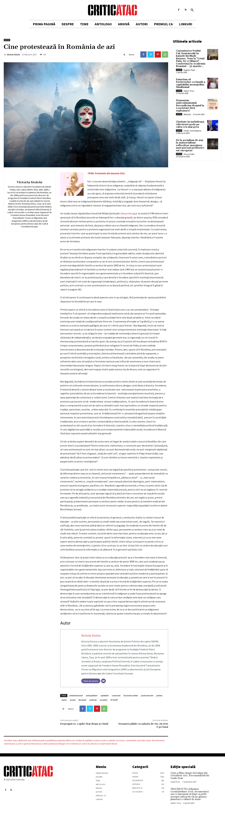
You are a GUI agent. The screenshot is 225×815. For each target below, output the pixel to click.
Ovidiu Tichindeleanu (192, 130)
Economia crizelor (130, 695)
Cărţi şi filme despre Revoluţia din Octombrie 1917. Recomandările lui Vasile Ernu (189, 776)
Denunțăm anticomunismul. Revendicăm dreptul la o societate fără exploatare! (190, 105)
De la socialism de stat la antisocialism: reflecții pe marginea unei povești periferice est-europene (190, 145)
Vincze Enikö (188, 154)
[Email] (103, 681)
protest (159, 695)
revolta (72, 700)
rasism (64, 700)
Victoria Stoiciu (13, 54)
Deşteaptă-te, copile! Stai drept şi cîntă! (84, 723)
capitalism (104, 695)
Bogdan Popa (189, 70)
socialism (103, 700)
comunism (116, 695)
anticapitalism (91, 695)
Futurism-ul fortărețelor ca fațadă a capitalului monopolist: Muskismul (190, 83)
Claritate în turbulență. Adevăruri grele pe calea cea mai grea (190, 124)
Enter (7, 40)
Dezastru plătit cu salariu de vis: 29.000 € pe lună (143, 725)
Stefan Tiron (188, 91)
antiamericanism (76, 695)
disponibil (128, 213)
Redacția (187, 114)
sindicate (93, 700)
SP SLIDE (114, 700)
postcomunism (147, 695)
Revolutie (82, 700)
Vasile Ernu (175, 782)
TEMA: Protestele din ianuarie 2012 (106, 173)
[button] (192, 10)
